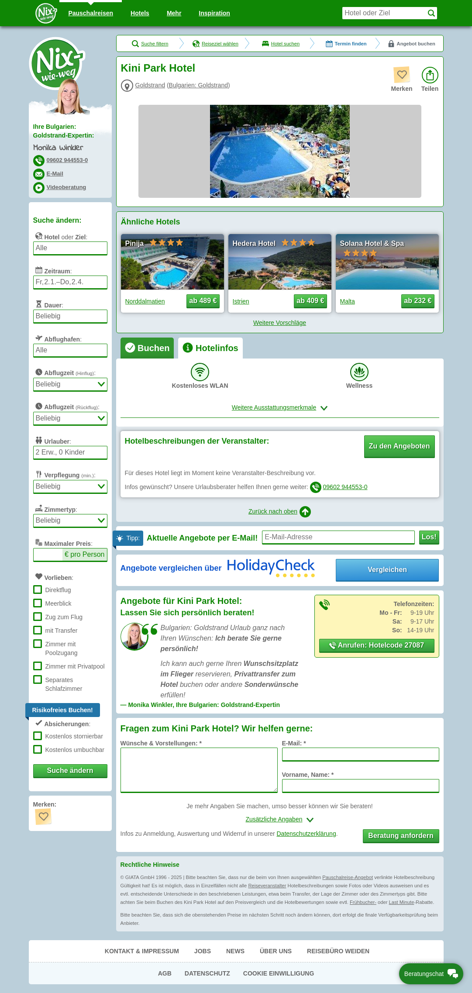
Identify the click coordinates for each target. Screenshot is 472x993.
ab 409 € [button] (310, 300)
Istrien (241, 301)
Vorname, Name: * (308, 774)
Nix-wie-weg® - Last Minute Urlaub (57, 63)
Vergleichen (387, 569)
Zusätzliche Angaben (274, 819)
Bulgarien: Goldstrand (198, 85)
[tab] (147, 348)
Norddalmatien (145, 301)
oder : (60, 235)
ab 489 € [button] (203, 300)
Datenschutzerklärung (306, 833)
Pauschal (90, 13)
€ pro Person (85, 554)
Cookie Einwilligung (278, 973)
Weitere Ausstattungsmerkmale (274, 407)
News (235, 951)
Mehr (174, 13)
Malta (347, 301)
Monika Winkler (58, 148)
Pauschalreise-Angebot (347, 877)
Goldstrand (150, 85)
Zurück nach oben (279, 511)
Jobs (202, 951)
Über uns (276, 951)
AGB (165, 973)
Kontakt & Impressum (142, 951)
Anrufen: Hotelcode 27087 (376, 645)
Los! (429, 537)
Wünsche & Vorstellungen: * (161, 743)
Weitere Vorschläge (279, 322)
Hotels (140, 13)
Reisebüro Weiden (338, 951)
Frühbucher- (363, 902)
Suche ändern (70, 770)
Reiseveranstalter (267, 885)
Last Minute (401, 902)
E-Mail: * (294, 743)
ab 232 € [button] (417, 300)
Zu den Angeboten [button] (399, 446)
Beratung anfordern (400, 835)
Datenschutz (207, 973)
